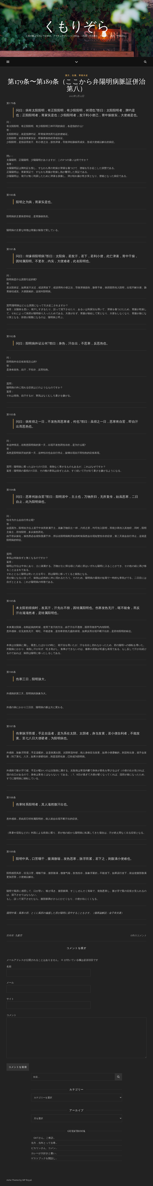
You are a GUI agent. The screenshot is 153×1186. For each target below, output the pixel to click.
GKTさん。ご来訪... (43, 1137)
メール (10, 982)
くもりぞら (76, 25)
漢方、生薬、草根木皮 (76, 75)
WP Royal (27, 1180)
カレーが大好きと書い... (44, 1153)
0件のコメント (138, 935)
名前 (9, 966)
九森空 (18, 935)
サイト (10, 998)
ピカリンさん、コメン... (44, 1148)
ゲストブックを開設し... (44, 1158)
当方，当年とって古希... (44, 1142)
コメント (11, 1015)
